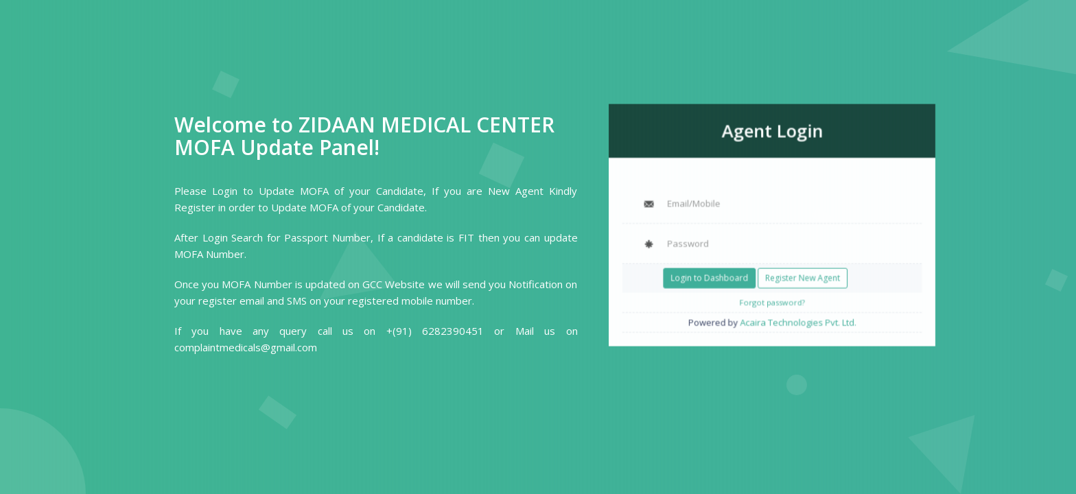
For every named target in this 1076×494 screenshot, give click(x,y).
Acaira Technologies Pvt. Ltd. (796, 316)
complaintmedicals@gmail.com (245, 347)
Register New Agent (801, 275)
